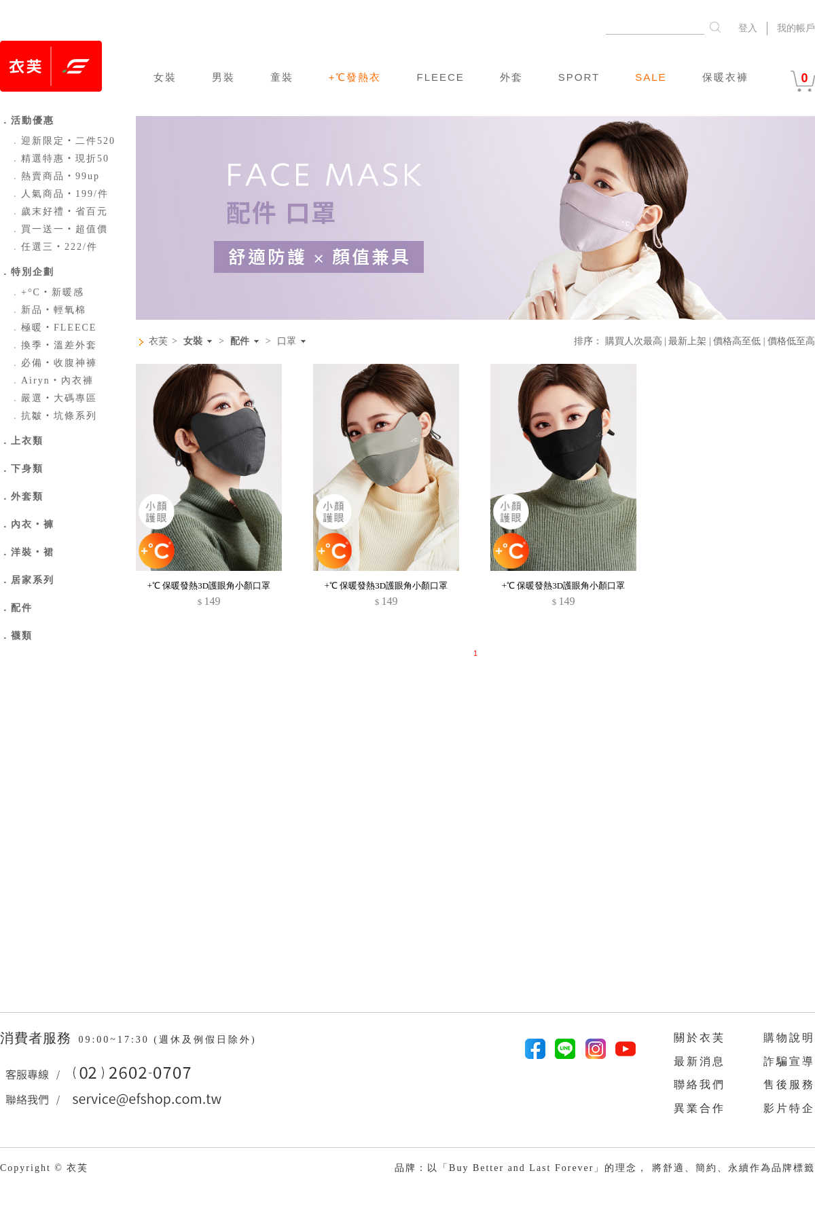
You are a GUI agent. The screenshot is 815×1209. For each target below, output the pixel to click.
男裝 (223, 77)
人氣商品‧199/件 (59, 194)
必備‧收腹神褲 (53, 363)
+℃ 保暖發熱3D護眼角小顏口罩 (208, 585)
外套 (511, 77)
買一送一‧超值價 (59, 229)
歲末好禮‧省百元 (59, 211)
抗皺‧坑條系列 (53, 416)
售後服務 (789, 1084)
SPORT (579, 77)
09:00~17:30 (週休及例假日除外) (167, 1040)
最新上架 (687, 341)
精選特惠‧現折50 (59, 158)
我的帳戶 (796, 28)
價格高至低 (737, 341)
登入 (747, 28)
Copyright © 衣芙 (44, 1168)
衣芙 (158, 341)
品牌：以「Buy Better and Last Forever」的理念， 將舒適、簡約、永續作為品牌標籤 (605, 1168)
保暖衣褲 (725, 77)
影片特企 (789, 1108)
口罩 (286, 341)
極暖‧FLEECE (53, 327)
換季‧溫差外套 (53, 345)
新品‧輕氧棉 (48, 310)
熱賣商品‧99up (55, 176)
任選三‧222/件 (54, 247)
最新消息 (699, 1061)
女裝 (165, 77)
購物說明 (789, 1037)
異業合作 (699, 1108)
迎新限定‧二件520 (62, 141)
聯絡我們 (699, 1084)
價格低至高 (791, 341)
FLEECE (440, 77)
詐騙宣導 (789, 1061)
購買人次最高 (633, 341)
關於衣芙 (699, 1037)
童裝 (281, 77)
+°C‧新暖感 (47, 292)
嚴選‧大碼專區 (53, 398)
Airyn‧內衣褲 (52, 380)
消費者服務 (37, 1037)
